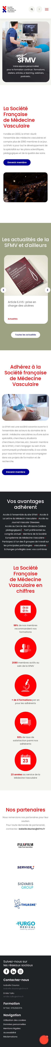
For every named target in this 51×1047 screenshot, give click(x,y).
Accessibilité (9, 1032)
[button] (44, 1039)
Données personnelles (14, 1024)
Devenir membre (17, 162)
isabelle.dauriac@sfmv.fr (32, 828)
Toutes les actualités (25, 334)
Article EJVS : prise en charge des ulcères (22, 303)
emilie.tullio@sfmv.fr (13, 996)
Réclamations (10, 1036)
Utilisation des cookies (14, 1020)
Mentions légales (12, 1028)
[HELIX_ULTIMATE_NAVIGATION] (46, 9)
